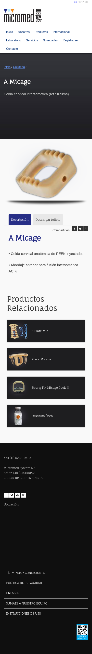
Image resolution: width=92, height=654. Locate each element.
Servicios (32, 40)
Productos (41, 32)
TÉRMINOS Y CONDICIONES (25, 573)
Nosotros (24, 32)
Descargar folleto (48, 219)
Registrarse (70, 40)
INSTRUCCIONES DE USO (23, 613)
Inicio (9, 32)
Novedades (50, 40)
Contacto (12, 48)
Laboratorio (13, 40)
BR (86, 1)
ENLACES (12, 593)
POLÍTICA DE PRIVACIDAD (24, 583)
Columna (19, 67)
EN (80, 1)
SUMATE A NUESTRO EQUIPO (26, 603)
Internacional (61, 32)
